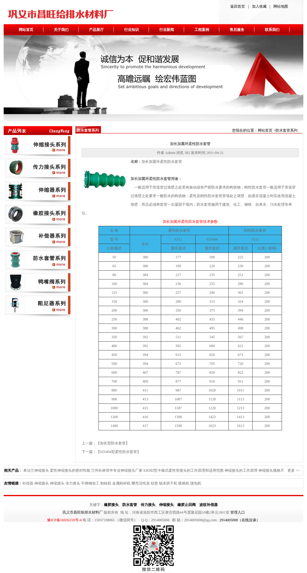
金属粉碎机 (121, 483)
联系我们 (272, 30)
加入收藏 (259, 6)
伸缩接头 (41, 483)
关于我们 (61, 30)
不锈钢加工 (90, 483)
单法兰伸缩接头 (36, 470)
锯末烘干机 (168, 483)
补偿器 (27, 483)
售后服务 (237, 30)
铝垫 (154, 483)
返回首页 (237, 6)
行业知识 (131, 30)
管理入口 (237, 512)
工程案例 (201, 30)
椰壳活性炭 (140, 483)
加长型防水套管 (113, 443)
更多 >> (293, 470)
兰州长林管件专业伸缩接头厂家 (116, 470)
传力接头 (72, 483)
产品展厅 (96, 30)
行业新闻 (166, 30)
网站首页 (26, 30)
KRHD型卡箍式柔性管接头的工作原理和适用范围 (183, 470)
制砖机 (105, 483)
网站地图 (280, 6)
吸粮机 (183, 483)
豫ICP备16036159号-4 (64, 520)
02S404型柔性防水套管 (118, 452)
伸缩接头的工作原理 (240, 470)
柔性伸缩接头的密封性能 (70, 470)
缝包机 (195, 483)
